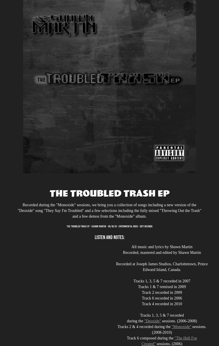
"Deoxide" (152, 321)
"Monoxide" (181, 327)
